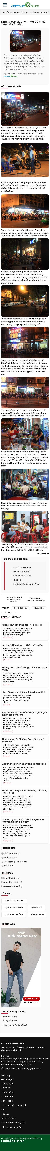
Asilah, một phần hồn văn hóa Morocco (24, 764)
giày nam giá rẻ (21, 572)
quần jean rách (14, 914)
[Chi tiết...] (7, 638)
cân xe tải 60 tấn (22, 576)
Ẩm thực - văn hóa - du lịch (34, 12)
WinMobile (9, 866)
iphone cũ (36, 908)
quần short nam (14, 908)
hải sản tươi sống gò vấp (26, 584)
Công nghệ (8, 1084)
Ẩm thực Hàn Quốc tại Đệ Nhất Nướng (23, 645)
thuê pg (17, 580)
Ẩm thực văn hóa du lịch (14, 1105)
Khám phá (8, 1097)
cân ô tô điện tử (22, 568)
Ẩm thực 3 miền (12, 878)
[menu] (5, 5)
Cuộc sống (8, 1092)
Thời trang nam (12, 853)
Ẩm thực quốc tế (13, 882)
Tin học (6, 1088)
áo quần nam (10, 1021)
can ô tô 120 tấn (14, 901)
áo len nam (37, 914)
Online (6, 1114)
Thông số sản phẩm (12, 1127)
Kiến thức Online (11, 12)
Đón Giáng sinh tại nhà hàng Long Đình (23, 692)
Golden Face (10, 857)
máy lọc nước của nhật (15, 1025)
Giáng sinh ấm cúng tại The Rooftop (36, 600)
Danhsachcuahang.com (14, 1123)
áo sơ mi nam (10, 1017)
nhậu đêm (39, 608)
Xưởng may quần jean (15, 862)
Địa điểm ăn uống (13, 886)
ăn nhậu (32, 506)
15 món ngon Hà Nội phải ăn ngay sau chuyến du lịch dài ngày (23, 820)
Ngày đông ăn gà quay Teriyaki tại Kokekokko (14, 600)
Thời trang (8, 1101)
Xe (4, 1110)
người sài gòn (20, 608)
